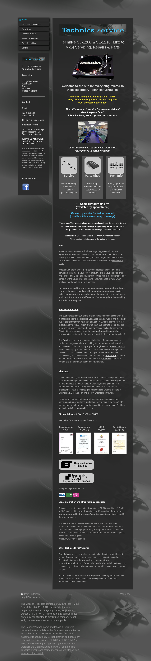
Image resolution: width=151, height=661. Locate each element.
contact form (38, 120)
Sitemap (35, 594)
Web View (125, 594)
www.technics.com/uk (32, 653)
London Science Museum (102, 331)
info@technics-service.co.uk (29, 114)
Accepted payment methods (71, 488)
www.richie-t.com (85, 408)
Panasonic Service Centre (78, 563)
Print (25, 594)
